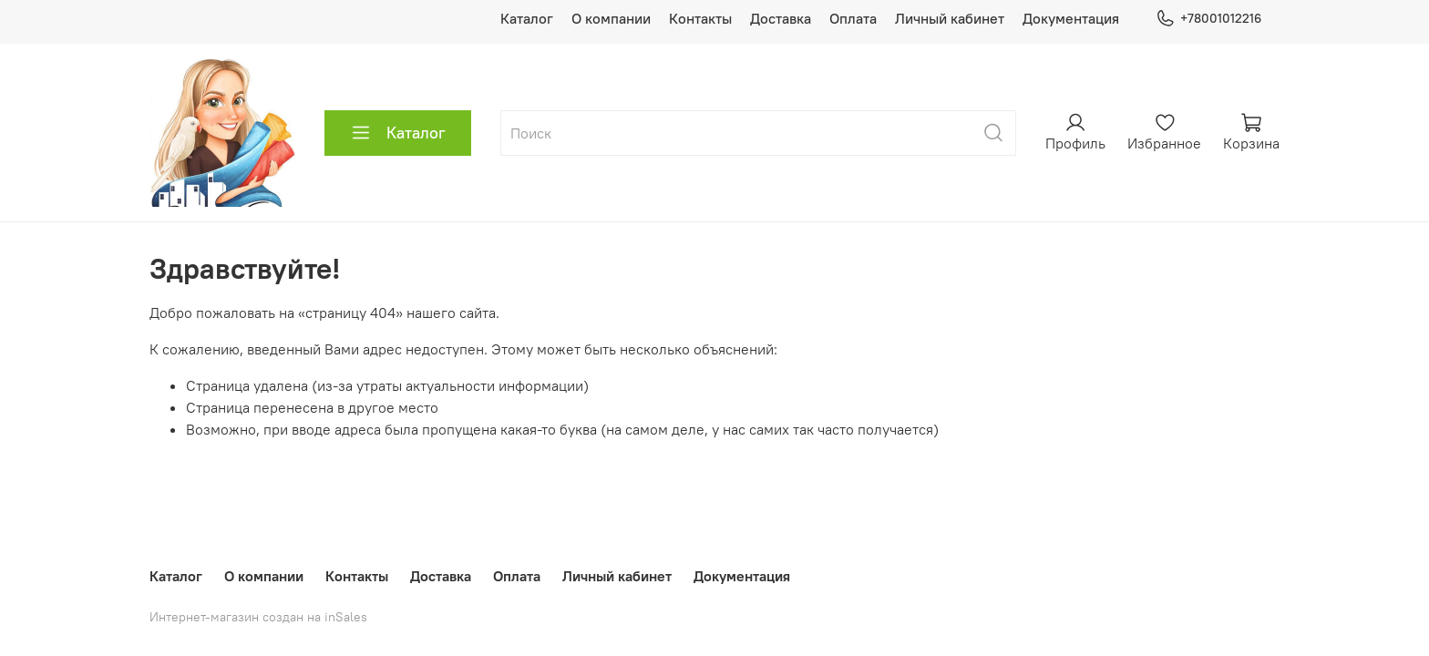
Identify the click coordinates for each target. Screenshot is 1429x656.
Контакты (700, 18)
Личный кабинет (949, 18)
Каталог (526, 18)
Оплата (853, 18)
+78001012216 (1208, 18)
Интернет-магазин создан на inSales (258, 617)
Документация (1071, 18)
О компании (611, 18)
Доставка (780, 18)
